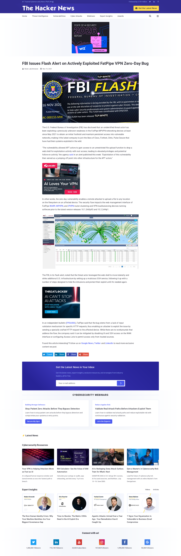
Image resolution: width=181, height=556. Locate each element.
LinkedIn (109, 343)
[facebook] (125, 545)
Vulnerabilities (59, 16)
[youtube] (79, 545)
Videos (147, 489)
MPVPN (59, 206)
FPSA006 (71, 323)
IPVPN (71, 206)
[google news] (147, 544)
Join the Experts (103, 421)
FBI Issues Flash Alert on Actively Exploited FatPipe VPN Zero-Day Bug (85, 63)
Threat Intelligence (40, 16)
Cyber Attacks (76, 16)
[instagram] (102, 545)
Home (24, 16)
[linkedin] (56, 545)
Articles (156, 489)
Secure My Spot (33, 421)
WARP (52, 206)
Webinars (91, 16)
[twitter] (33, 545)
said (71, 154)
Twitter (97, 343)
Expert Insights (106, 16)
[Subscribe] (120, 383)
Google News (87, 343)
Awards (121, 16)
